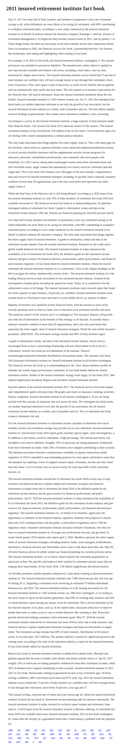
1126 (53, 738)
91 (76, 730)
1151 (18, 734)
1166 (52, 734)
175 (110, 738)
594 (51, 730)
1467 (108, 730)
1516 (101, 734)
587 (69, 738)
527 (44, 738)
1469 (10, 730)
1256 (60, 730)
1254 (83, 730)
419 (77, 738)
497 (60, 734)
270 (10, 734)
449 (26, 734)
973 (85, 734)
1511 (10, 738)
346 (85, 738)
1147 (18, 742)
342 (10, 742)
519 (35, 730)
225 (99, 730)
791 (109, 734)
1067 (43, 734)
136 (19, 730)
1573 (36, 738)
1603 (19, 738)
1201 (102, 738)
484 (68, 730)
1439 (76, 734)
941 (43, 730)
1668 (27, 730)
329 (92, 734)
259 (68, 734)
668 (92, 730)
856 (26, 742)
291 (61, 738)
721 (27, 738)
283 (34, 734)
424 (40, 742)
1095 (93, 738)
